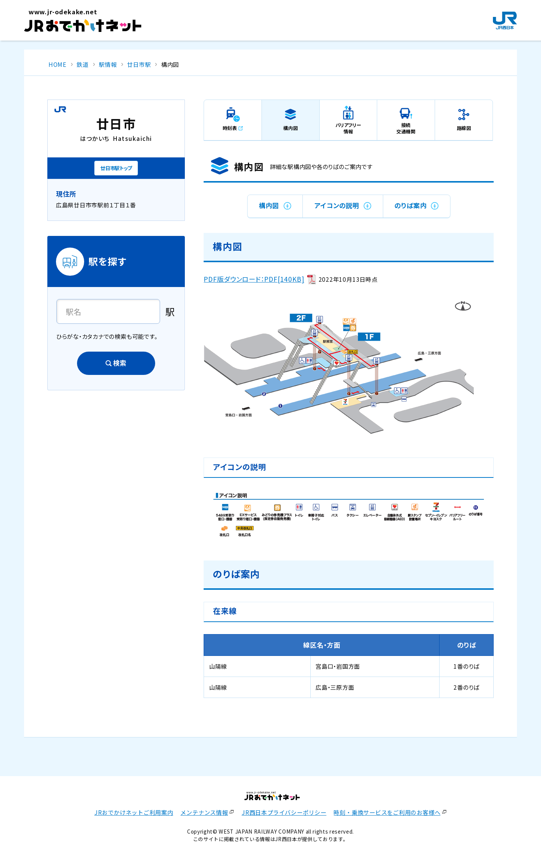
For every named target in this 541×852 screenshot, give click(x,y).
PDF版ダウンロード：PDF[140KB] (254, 279)
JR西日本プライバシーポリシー (284, 812)
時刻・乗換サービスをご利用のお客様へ (387, 812)
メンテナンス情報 (204, 812)
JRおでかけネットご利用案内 (133, 812)
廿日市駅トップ (116, 168)
